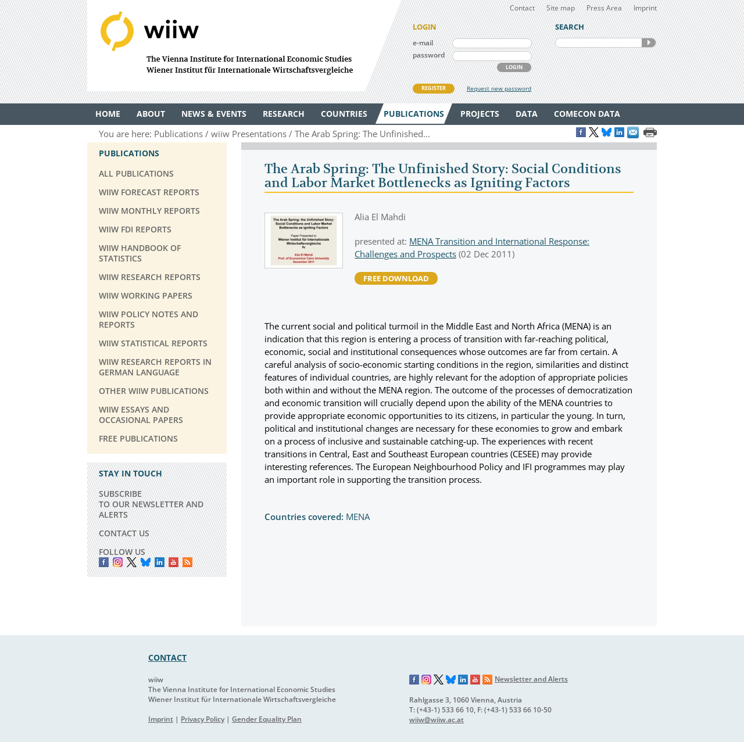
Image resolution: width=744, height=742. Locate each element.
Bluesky (146, 562)
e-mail (423, 43)
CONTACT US (124, 533)
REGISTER (433, 88)
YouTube (173, 562)
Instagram (426, 680)
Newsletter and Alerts (531, 679)
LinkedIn (159, 562)
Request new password (499, 88)
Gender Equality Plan (267, 719)
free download (396, 278)
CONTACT (167, 657)
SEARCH (649, 42)
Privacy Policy (202, 719)
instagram (118, 562)
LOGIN (514, 67)
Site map (560, 8)
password (429, 55)
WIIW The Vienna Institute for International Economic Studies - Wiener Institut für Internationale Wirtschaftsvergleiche (244, 45)
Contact (522, 8)
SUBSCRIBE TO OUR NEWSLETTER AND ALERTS (151, 504)
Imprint (645, 8)
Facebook (104, 562)
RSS (187, 562)
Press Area (604, 8)
